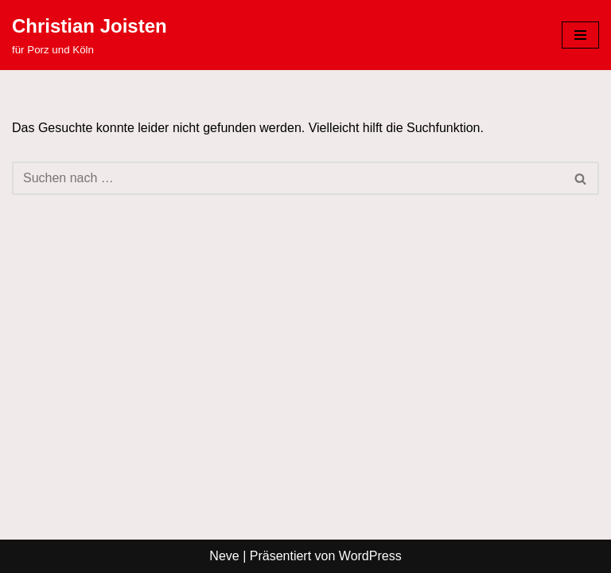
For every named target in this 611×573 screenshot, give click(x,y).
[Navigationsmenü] (580, 35)
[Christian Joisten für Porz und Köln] (89, 35)
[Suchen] (287, 178)
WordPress (370, 556)
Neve (224, 556)
